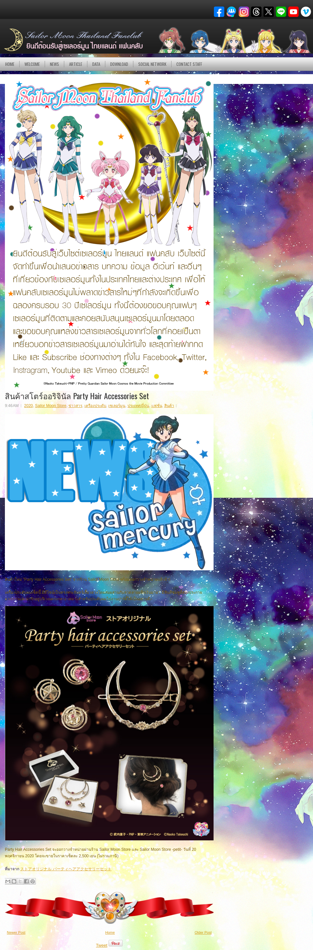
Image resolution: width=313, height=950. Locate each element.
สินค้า (169, 405)
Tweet (101, 945)
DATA (96, 64)
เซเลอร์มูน (116, 405)
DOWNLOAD (119, 64)
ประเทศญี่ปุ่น (138, 405)
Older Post (203, 932)
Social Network (152, 64)
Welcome (32, 64)
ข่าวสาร (75, 405)
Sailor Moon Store (50, 405)
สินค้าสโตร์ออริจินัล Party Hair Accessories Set (77, 396)
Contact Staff (189, 64)
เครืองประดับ (95, 405)
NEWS (54, 64)
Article (75, 64)
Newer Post (16, 932)
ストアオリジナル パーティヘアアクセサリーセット (65, 869)
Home (9, 64)
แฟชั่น (156, 405)
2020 (28, 405)
